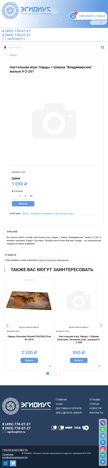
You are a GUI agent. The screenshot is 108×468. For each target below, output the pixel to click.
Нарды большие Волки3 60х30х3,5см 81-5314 (29, 338)
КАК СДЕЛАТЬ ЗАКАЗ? (69, 412)
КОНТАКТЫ (96, 412)
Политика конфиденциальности (15, 454)
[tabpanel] (29, 323)
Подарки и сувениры (42, 213)
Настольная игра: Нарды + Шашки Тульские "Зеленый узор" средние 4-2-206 (78, 339)
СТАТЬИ (94, 403)
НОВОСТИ (95, 408)
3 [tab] (56, 373)
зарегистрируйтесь (48, 260)
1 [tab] (47, 373)
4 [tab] (60, 373)
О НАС (59, 403)
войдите (65, 260)
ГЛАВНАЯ (61, 399)
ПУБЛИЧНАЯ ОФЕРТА (15, 450)
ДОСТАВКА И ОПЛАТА (68, 408)
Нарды (25, 213)
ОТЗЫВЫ (95, 399)
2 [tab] (51, 373)
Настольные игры (63, 213)
